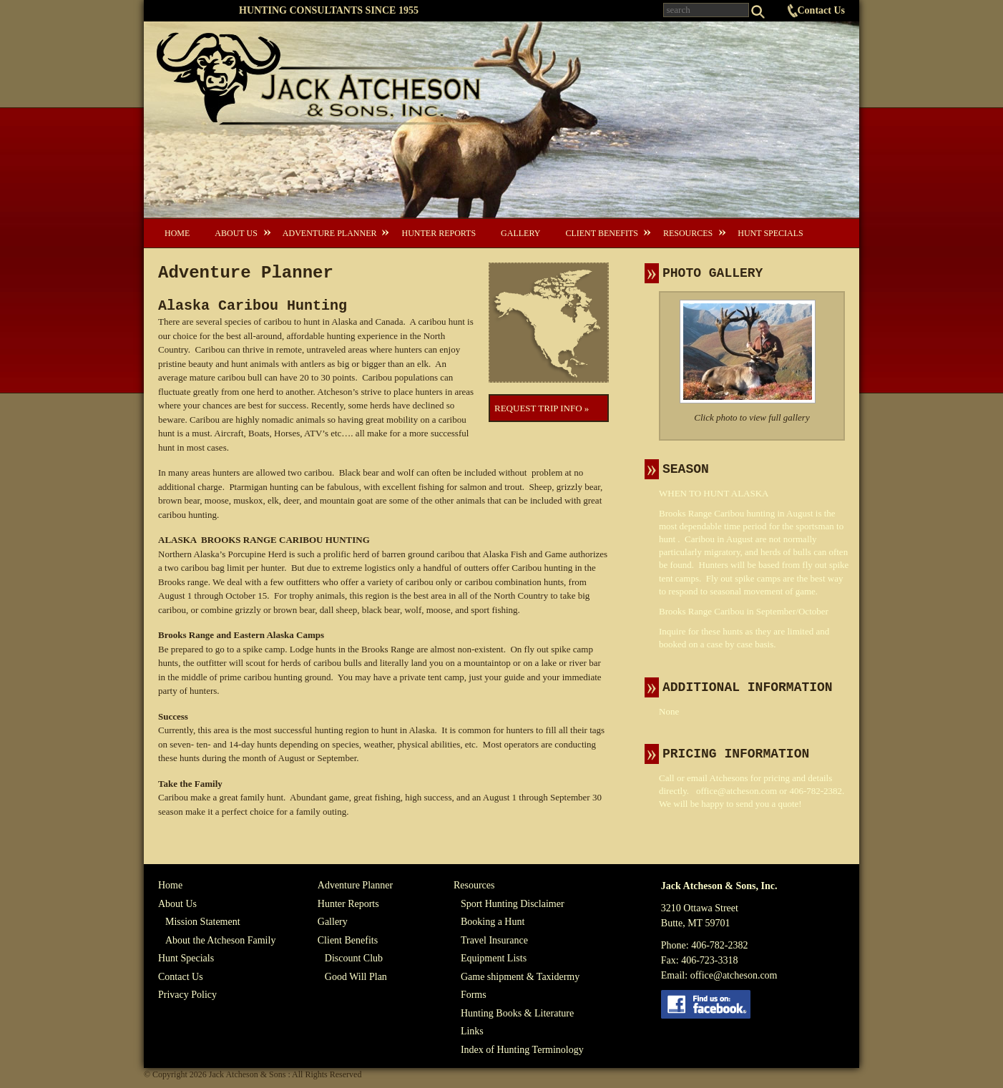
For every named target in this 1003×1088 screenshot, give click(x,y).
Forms (473, 994)
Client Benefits (601, 233)
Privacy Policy (187, 994)
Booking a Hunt (492, 921)
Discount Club (354, 958)
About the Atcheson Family (220, 940)
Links (472, 1031)
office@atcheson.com (736, 790)
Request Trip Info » (541, 408)
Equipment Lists (494, 958)
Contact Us (822, 10)
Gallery (520, 233)
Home (177, 233)
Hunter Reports (438, 233)
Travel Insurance (494, 940)
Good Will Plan (356, 976)
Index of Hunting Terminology (522, 1049)
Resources (688, 233)
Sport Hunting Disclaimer (512, 903)
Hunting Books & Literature (517, 1013)
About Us (236, 233)
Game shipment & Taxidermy (520, 976)
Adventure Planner (330, 233)
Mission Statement (202, 921)
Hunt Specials (770, 233)
